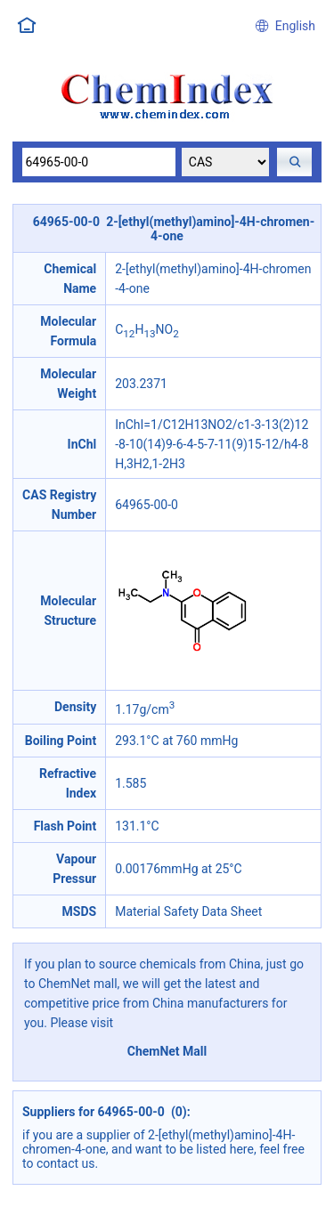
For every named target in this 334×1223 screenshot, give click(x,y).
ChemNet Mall (167, 1051)
